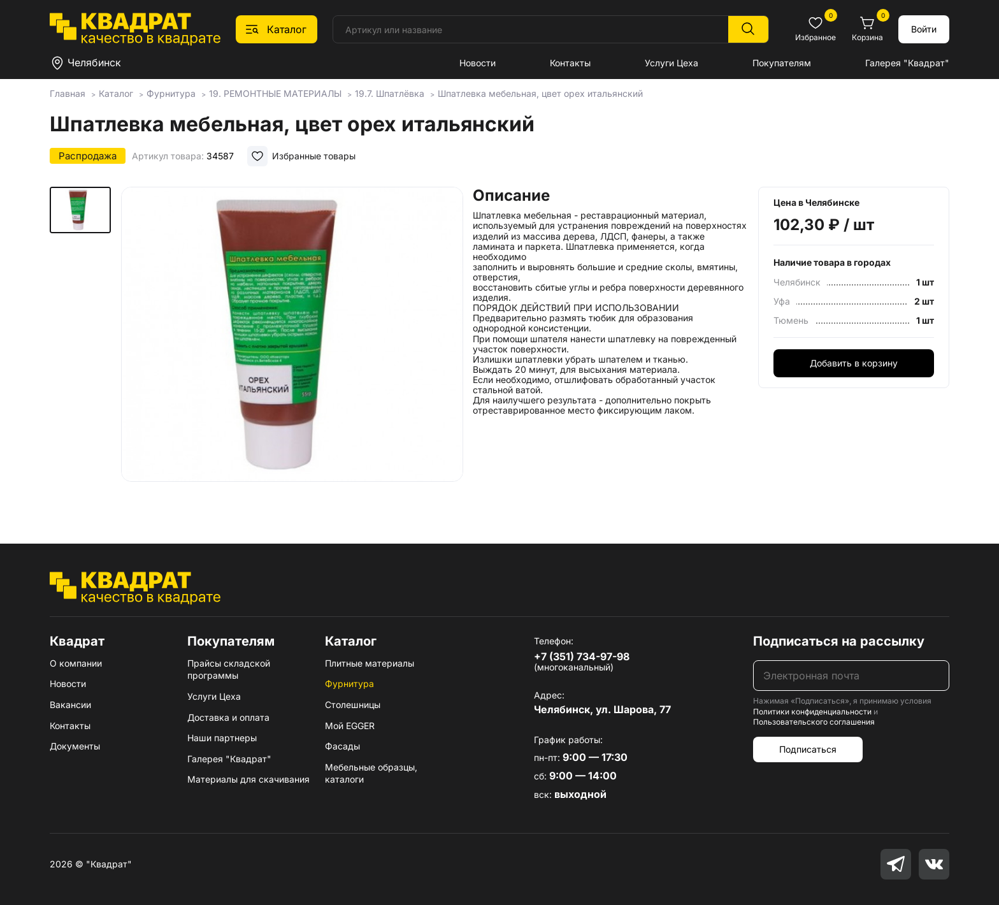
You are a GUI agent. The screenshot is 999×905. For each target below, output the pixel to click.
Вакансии (70, 704)
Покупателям (781, 62)
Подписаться (808, 749)
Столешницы (352, 704)
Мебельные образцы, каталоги (371, 773)
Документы (75, 746)
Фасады (342, 746)
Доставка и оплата (228, 717)
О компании (76, 663)
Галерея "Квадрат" (907, 62)
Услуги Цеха (671, 62)
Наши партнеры (222, 737)
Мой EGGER (350, 725)
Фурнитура (349, 683)
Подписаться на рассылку (838, 641)
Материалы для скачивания (248, 779)
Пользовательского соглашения (814, 722)
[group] (292, 347)
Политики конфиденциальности (812, 711)
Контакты (570, 62)
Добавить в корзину (854, 363)
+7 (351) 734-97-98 (581, 656)
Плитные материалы (369, 663)
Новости (477, 62)
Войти (924, 29)
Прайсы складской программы (228, 669)
